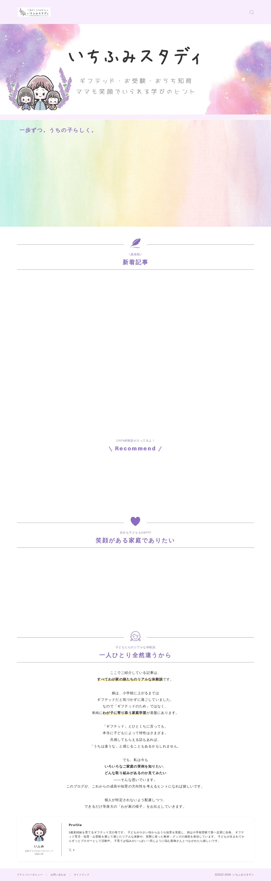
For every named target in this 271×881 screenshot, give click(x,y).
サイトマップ (85, 874)
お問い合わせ (61, 874)
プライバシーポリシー (31, 874)
